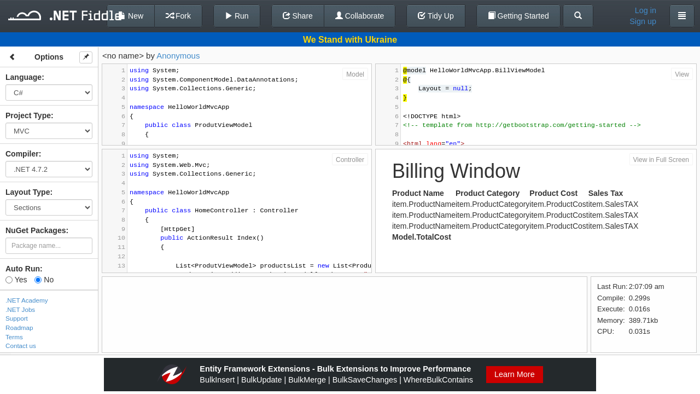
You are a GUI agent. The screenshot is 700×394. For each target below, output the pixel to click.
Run (237, 15)
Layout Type (27, 192)
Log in (645, 10)
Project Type (28, 115)
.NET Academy (26, 300)
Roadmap (19, 327)
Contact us (20, 345)
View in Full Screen (661, 160)
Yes (16, 279)
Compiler (22, 153)
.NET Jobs (20, 309)
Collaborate (359, 15)
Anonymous (178, 55)
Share (298, 15)
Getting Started (518, 15)
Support (16, 318)
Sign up (642, 21)
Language (23, 77)
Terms (14, 336)
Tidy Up (435, 15)
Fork (178, 15)
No (44, 279)
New (130, 15)
